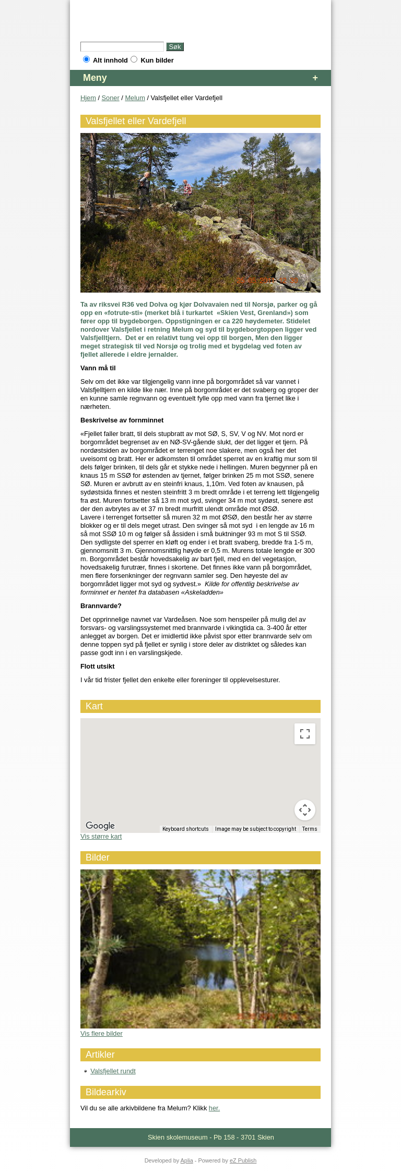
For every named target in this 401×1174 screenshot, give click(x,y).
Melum (135, 98)
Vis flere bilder (101, 1033)
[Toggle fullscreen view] (304, 733)
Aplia (187, 1160)
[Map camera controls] (304, 810)
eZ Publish (243, 1160)
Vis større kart (101, 836)
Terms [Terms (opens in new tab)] (309, 829)
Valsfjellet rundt (113, 1071)
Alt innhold (105, 60)
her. (214, 1108)
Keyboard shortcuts (185, 829)
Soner (111, 98)
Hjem (88, 98)
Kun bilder (152, 60)
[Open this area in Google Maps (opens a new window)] (100, 826)
